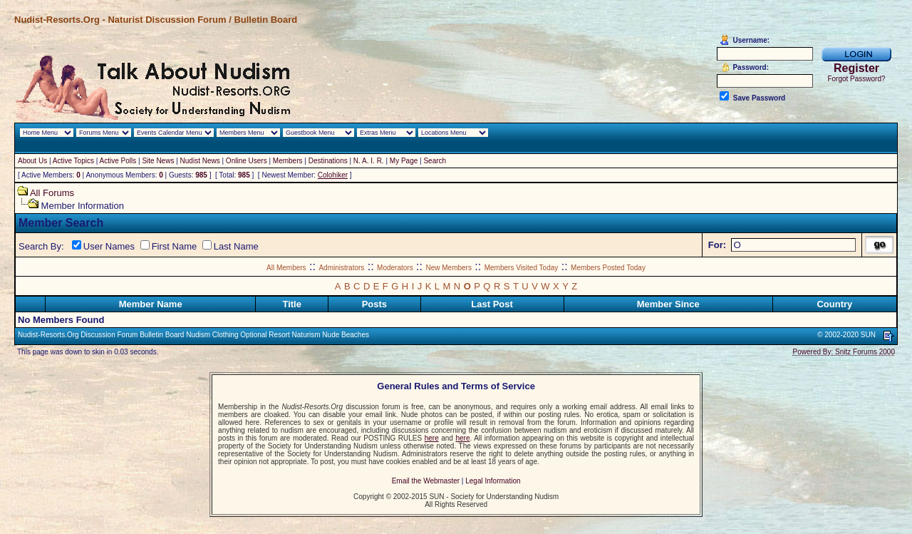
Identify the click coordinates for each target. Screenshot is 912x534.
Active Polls (118, 161)
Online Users (246, 161)
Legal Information (492, 481)
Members (288, 161)
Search (434, 161)
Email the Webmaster (426, 481)
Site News (158, 161)
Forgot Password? (856, 79)
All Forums (52, 193)
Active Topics (73, 161)
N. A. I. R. (368, 161)
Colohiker (333, 175)
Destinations (328, 161)
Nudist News (200, 161)
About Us (32, 161)
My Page (404, 161)
